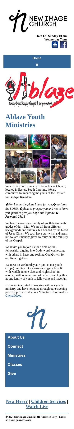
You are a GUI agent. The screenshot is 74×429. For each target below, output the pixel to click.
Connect (15, 346)
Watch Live (37, 406)
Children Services (48, 401)
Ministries (16, 355)
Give (12, 373)
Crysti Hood (13, 295)
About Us (16, 337)
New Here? (17, 401)
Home (37, 58)
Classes (15, 364)
